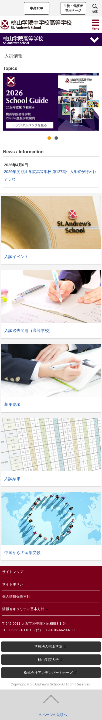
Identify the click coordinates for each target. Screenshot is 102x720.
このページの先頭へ (51, 704)
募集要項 (12, 404)
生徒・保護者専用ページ (73, 8)
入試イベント (16, 256)
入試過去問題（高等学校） (28, 330)
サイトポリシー (14, 584)
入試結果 (12, 478)
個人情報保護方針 (16, 597)
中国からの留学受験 (22, 552)
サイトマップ (12, 572)
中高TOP (36, 8)
